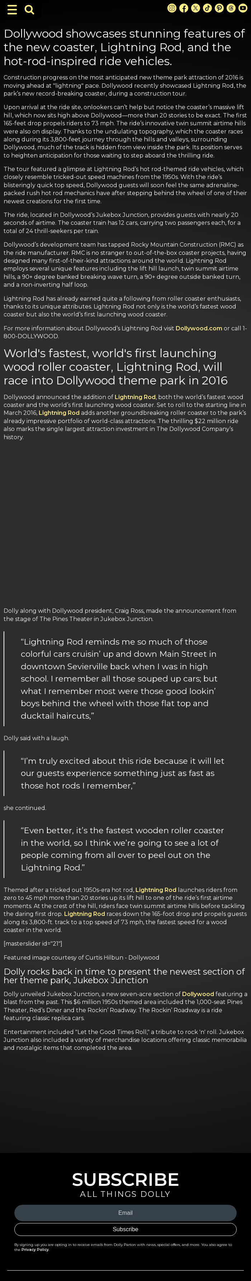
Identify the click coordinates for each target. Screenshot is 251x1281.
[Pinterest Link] (219, 8)
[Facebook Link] (183, 8)
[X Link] (195, 8)
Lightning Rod (135, 397)
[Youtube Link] (242, 8)
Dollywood (198, 994)
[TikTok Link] (207, 8)
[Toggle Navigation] (12, 10)
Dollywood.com (199, 328)
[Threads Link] (231, 8)
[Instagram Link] (171, 8)
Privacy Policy (35, 1249)
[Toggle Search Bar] (29, 10)
